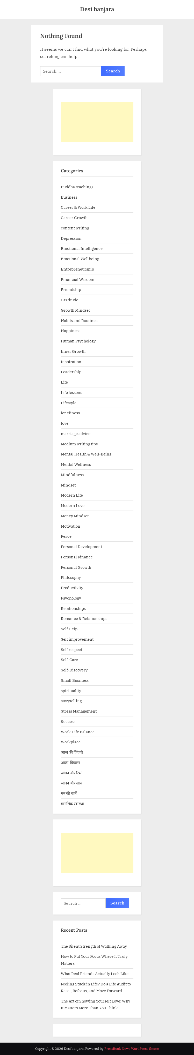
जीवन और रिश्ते (72, 772)
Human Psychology (78, 340)
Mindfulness (72, 474)
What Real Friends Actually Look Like (94, 973)
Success (68, 721)
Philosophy (71, 577)
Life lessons (71, 392)
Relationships (73, 608)
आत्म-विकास (70, 762)
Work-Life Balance (78, 731)
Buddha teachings (77, 186)
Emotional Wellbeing (80, 258)
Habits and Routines (79, 320)
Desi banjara (97, 9)
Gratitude (69, 299)
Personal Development (81, 546)
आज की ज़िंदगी (72, 752)
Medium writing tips (79, 443)
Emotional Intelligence (82, 248)
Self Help (69, 628)
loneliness (70, 412)
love (64, 423)
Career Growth (74, 217)
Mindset (68, 485)
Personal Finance (77, 556)
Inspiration (71, 361)
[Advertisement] (97, 122)
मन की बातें (69, 793)
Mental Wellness (76, 464)
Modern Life (72, 495)
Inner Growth (73, 351)
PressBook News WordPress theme (131, 1048)
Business (69, 197)
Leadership (71, 371)
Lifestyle (68, 402)
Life (64, 382)
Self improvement (77, 639)
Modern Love (72, 505)
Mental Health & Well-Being (86, 454)
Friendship (71, 289)
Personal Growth (76, 567)
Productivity (72, 587)
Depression (71, 238)
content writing (75, 227)
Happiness (70, 330)
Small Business (75, 680)
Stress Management (79, 711)
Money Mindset (75, 515)
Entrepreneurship (77, 269)
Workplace (71, 741)
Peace (66, 536)
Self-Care (69, 659)
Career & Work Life (78, 207)
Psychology (71, 598)
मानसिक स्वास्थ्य (72, 803)
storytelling (71, 700)
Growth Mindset (75, 310)
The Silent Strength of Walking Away (94, 946)
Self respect (71, 649)
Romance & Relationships (84, 618)
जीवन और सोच (71, 782)
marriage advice (75, 433)
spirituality (71, 690)
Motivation (70, 526)
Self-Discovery (74, 669)
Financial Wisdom (77, 279)
